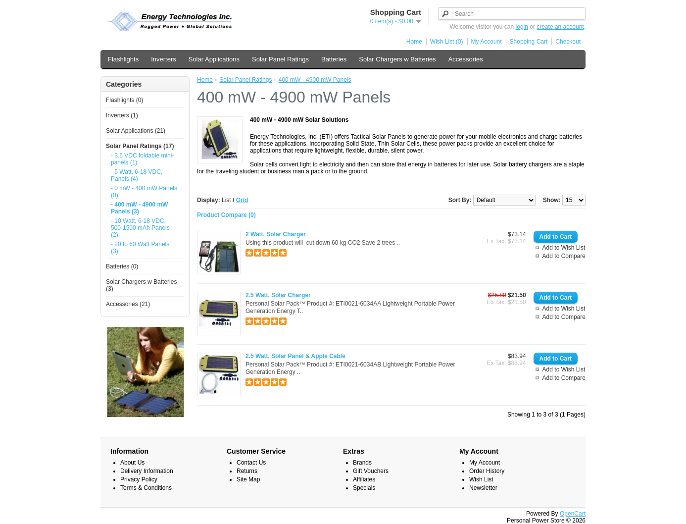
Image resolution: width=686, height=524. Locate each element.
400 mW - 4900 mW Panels (315, 79)
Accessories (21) (128, 304)
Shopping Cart (529, 41)
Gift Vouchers (371, 471)
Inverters (163, 59)
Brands (362, 462)
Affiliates (364, 479)
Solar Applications (214, 59)
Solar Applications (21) (135, 130)
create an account (560, 26)
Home (414, 41)
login (522, 26)
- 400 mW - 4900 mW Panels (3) (139, 208)
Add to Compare (564, 256)
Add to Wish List (564, 247)
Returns (247, 471)
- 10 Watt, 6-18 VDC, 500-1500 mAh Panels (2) (140, 227)
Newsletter (483, 487)
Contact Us (251, 462)
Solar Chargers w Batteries (397, 59)
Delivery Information (146, 471)
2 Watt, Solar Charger (275, 234)
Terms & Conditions (146, 487)
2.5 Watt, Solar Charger (278, 295)
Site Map (248, 479)
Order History (486, 471)
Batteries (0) (122, 266)
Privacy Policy (138, 479)
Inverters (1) (122, 115)
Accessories (465, 59)
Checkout (568, 41)
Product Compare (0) (226, 214)
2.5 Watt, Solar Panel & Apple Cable (295, 356)
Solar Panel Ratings (280, 59)
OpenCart (573, 513)
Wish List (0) (446, 41)
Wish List (481, 479)
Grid (242, 200)
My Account (486, 41)
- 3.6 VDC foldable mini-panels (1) (142, 159)
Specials (364, 487)
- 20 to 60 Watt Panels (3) (140, 248)
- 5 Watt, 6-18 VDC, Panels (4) (136, 175)
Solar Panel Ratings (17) (140, 146)
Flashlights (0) (124, 100)
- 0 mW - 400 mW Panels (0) (144, 192)
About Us (132, 462)
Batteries (333, 59)
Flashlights (123, 59)
